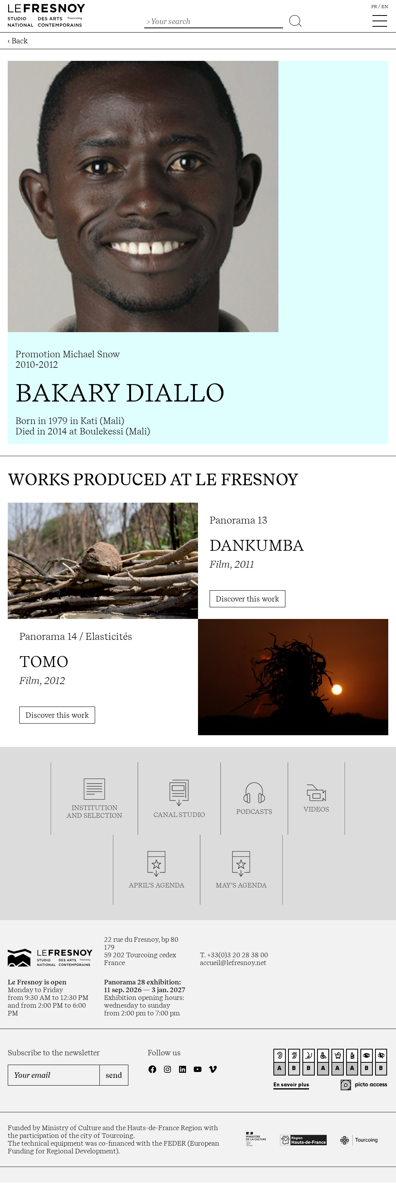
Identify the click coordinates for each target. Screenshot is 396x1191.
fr (374, 6)
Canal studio (179, 815)
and (75, 815)
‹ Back (18, 40)
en (384, 6)
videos (316, 809)
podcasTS (254, 811)
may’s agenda (241, 885)
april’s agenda (156, 885)
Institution (95, 808)
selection (103, 815)
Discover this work (247, 599)
